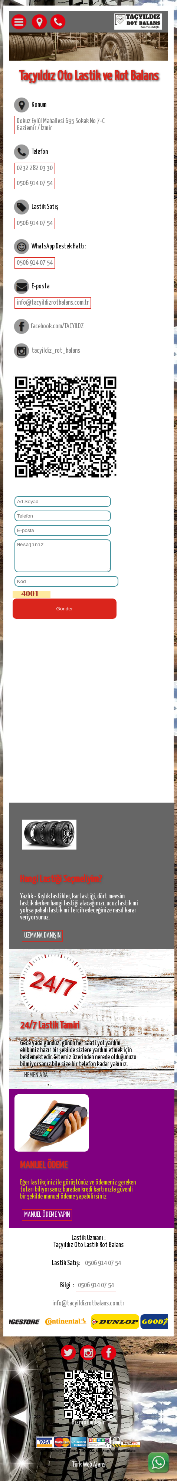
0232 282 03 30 (35, 168)
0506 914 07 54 (35, 183)
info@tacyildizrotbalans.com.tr (53, 302)
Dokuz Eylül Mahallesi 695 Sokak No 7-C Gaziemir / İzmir (61, 125)
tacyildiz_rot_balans (56, 351)
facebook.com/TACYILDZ (57, 326)
